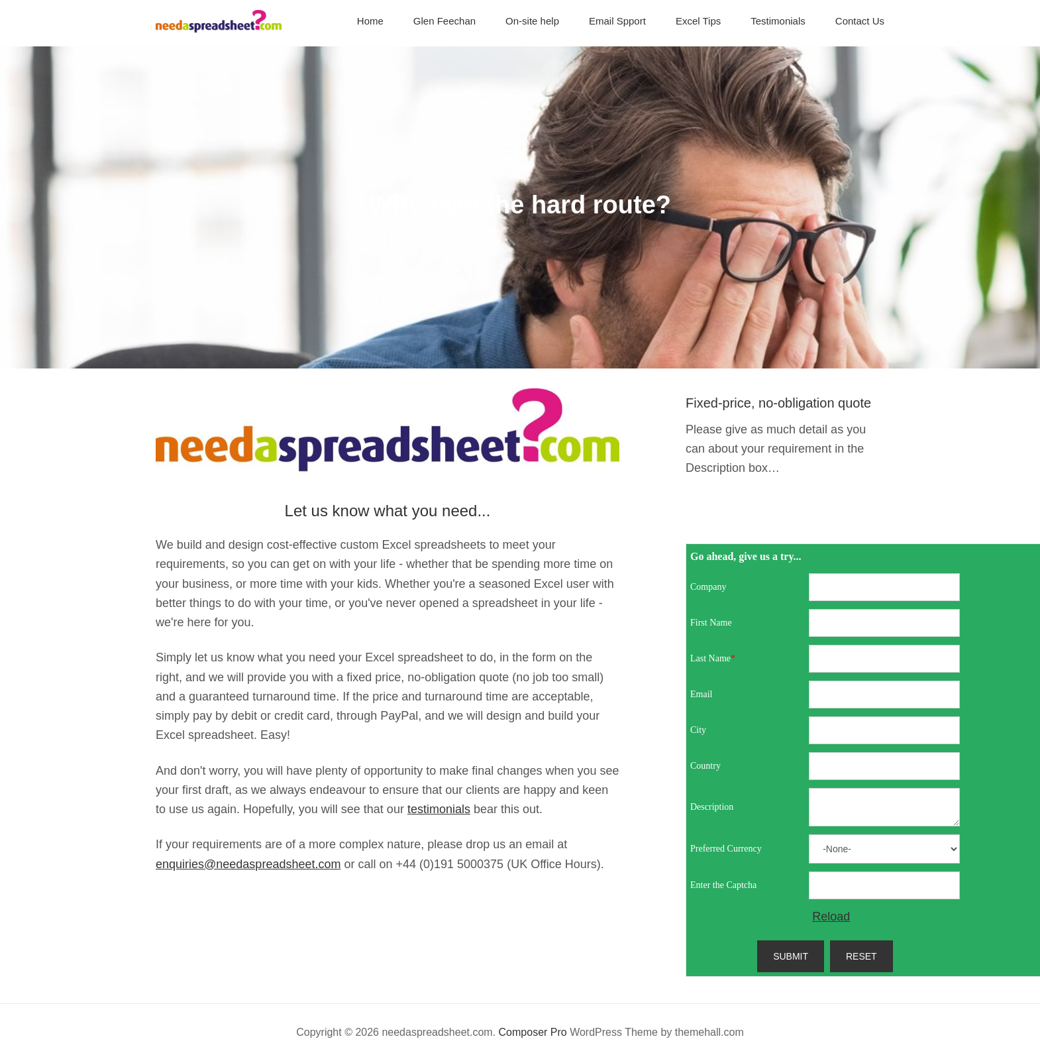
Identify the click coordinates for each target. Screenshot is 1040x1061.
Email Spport (617, 21)
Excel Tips (698, 21)
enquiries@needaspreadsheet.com (248, 864)
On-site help (532, 21)
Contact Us (859, 21)
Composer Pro (533, 1032)
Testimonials (778, 21)
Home (370, 21)
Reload (831, 916)
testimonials (438, 809)
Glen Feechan (444, 21)
